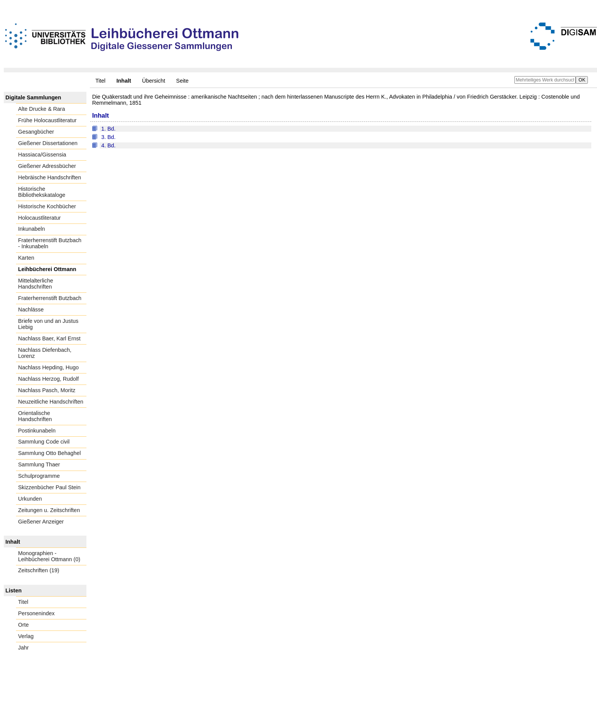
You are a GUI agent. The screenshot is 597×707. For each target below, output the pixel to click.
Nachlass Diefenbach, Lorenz (45, 353)
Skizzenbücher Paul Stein (49, 487)
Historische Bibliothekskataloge (41, 192)
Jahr (23, 648)
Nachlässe (31, 309)
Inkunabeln (31, 229)
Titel (100, 81)
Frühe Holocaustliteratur (47, 120)
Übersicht (153, 81)
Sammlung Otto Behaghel (49, 453)
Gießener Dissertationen (48, 143)
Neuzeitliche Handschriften (50, 402)
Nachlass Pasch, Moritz (46, 390)
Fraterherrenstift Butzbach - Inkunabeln (49, 243)
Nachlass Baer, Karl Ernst (49, 338)
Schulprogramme (39, 476)
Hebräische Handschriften (49, 177)
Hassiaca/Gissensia (42, 155)
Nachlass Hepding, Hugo (48, 367)
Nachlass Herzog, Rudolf (48, 379)
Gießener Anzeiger (41, 522)
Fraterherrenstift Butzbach (49, 298)
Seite (182, 81)
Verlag (26, 636)
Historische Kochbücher (47, 206)
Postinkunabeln (37, 431)
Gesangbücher (36, 132)
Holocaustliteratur (39, 218)
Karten (26, 258)
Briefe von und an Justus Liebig (48, 324)
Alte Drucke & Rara (41, 109)
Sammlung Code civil (44, 442)
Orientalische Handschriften (35, 416)
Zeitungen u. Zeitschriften (49, 510)
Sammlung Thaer (39, 464)
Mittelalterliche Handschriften (35, 284)
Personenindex (36, 613)
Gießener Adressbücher (47, 166)
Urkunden (30, 499)
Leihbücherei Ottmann (47, 269)
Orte (23, 625)
